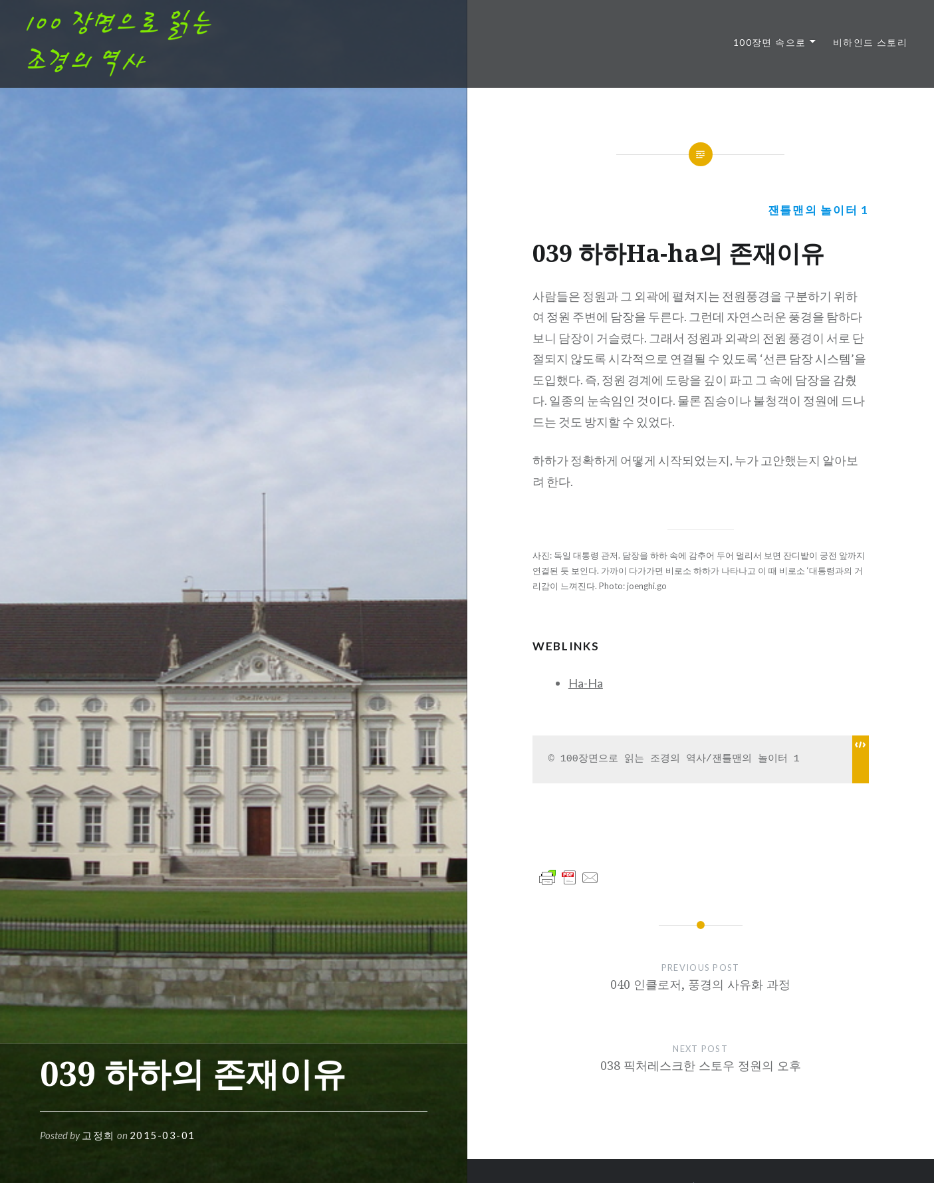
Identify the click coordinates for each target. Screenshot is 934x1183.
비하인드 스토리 (870, 42)
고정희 (98, 1135)
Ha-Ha (585, 683)
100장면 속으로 (769, 42)
